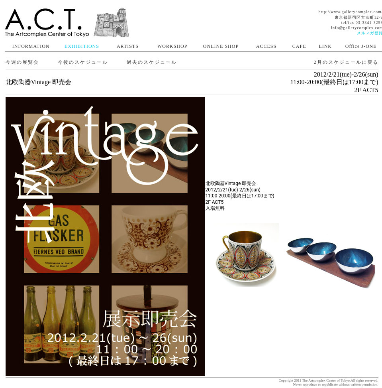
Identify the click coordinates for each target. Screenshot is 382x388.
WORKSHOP (172, 46)
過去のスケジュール (152, 62)
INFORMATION (31, 46)
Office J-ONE (361, 46)
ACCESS (266, 46)
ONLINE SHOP (221, 46)
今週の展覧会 (22, 62)
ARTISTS (128, 46)
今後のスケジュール (83, 62)
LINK (325, 46)
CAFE (299, 46)
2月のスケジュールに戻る (346, 62)
